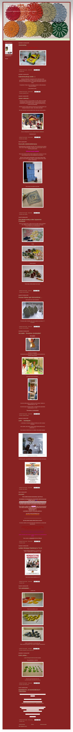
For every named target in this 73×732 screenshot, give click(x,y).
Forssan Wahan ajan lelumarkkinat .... (30, 297)
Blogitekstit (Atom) (24, 726)
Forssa (24, 292)
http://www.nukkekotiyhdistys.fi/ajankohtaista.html (32, 711)
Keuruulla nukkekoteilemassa (28, 144)
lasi (28, 650)
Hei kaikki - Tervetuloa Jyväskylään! (30, 333)
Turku (23, 721)
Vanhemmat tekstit (43, 724)
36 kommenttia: (30, 541)
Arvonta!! (21, 494)
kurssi (23, 214)
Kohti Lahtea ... (23, 655)
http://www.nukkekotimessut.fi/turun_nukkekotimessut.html (33, 703)
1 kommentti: (30, 290)
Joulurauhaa (22, 45)
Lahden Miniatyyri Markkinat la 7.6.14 (30, 548)
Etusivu (5, 39)
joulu (23, 71)
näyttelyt (26, 138)
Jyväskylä (24, 415)
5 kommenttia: (30, 487)
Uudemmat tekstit (22, 724)
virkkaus (26, 214)
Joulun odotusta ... (24, 98)
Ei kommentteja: (30, 91)
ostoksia (26, 489)
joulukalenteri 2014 (25, 93)
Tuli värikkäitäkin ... (24, 588)
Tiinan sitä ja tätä (17, 6)
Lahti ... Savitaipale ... (25, 420)
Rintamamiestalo (12, 39)
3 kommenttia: (30, 212)
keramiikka (26, 292)
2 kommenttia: (30, 326)
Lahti (23, 489)
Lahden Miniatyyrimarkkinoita (29, 657)
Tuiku (31, 644)
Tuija (26, 577)
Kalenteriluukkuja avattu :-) (27, 76)
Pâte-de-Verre (32, 650)
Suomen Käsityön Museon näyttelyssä (36, 131)
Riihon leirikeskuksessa (38, 146)
